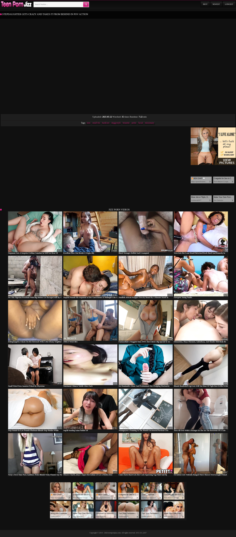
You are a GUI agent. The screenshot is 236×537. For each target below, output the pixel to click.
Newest (216, 4)
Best (205, 4)
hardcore (105, 123)
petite (134, 123)
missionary (149, 123)
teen (88, 123)
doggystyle (116, 123)
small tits (96, 123)
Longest (229, 4)
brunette (126, 123)
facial (140, 123)
